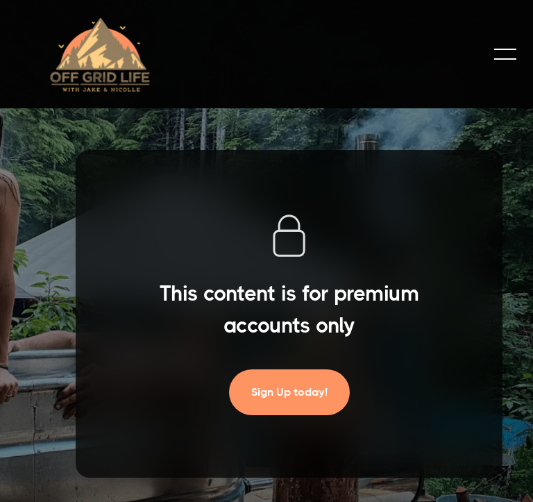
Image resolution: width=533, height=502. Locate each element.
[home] (100, 54)
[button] (505, 54)
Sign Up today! (289, 392)
